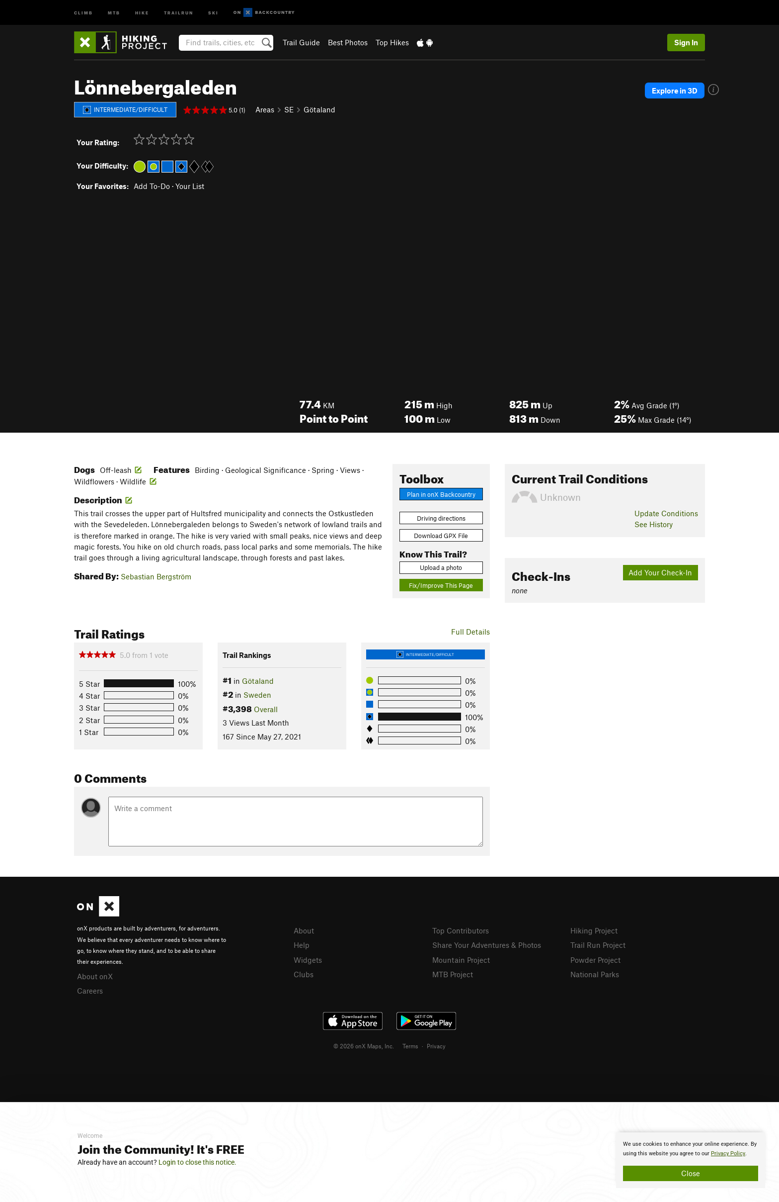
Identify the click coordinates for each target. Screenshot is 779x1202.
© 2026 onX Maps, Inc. (363, 1045)
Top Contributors (460, 930)
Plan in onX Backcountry (441, 494)
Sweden (257, 694)
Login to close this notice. (197, 1162)
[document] (690, 1160)
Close (690, 1173)
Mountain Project (461, 959)
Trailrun (178, 12)
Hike (142, 12)
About (304, 930)
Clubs (303, 974)
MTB (114, 12)
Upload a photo (441, 567)
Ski (213, 12)
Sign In (686, 42)
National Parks (594, 974)
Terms (410, 1045)
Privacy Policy (728, 1153)
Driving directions (441, 518)
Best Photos (348, 42)
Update (666, 513)
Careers (90, 990)
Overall (266, 709)
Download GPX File (441, 536)
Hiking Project (594, 930)
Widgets (308, 959)
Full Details (470, 631)
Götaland (319, 109)
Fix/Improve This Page (441, 585)
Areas (264, 109)
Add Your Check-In (660, 572)
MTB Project (452, 974)
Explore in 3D (675, 90)
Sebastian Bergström (156, 576)
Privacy (436, 1045)
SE (289, 109)
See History (653, 524)
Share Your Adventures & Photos (486, 944)
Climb (83, 12)
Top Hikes (392, 42)
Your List (189, 186)
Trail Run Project (597, 944)
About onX (95, 976)
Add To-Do (152, 186)
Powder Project (595, 959)
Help (302, 944)
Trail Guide (301, 42)
